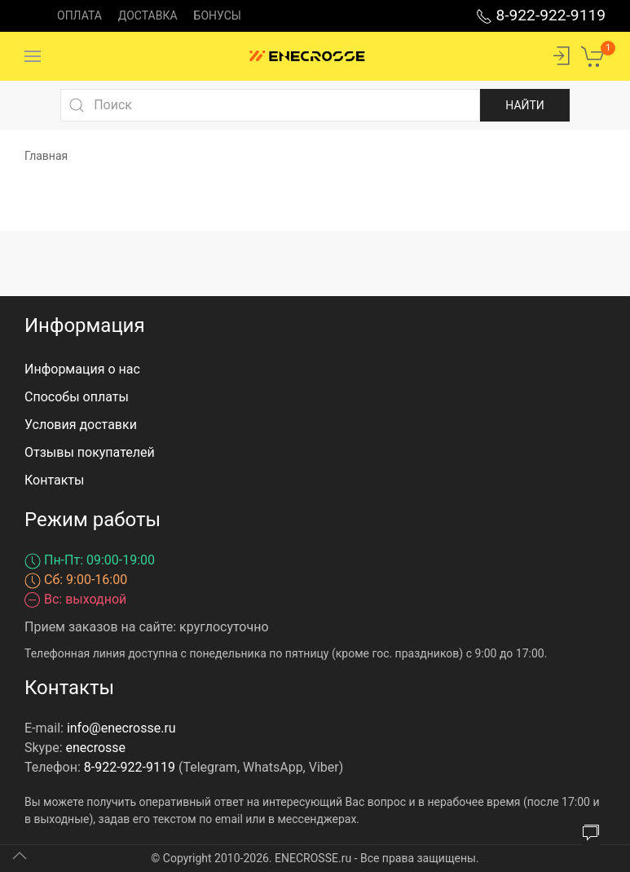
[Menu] (32, 56)
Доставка (148, 15)
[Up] (19, 855)
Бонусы (217, 15)
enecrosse (96, 747)
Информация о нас (82, 369)
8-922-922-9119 (541, 15)
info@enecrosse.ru (121, 728)
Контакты (54, 480)
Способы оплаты (76, 397)
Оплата (79, 15)
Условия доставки (80, 424)
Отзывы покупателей (89, 452)
